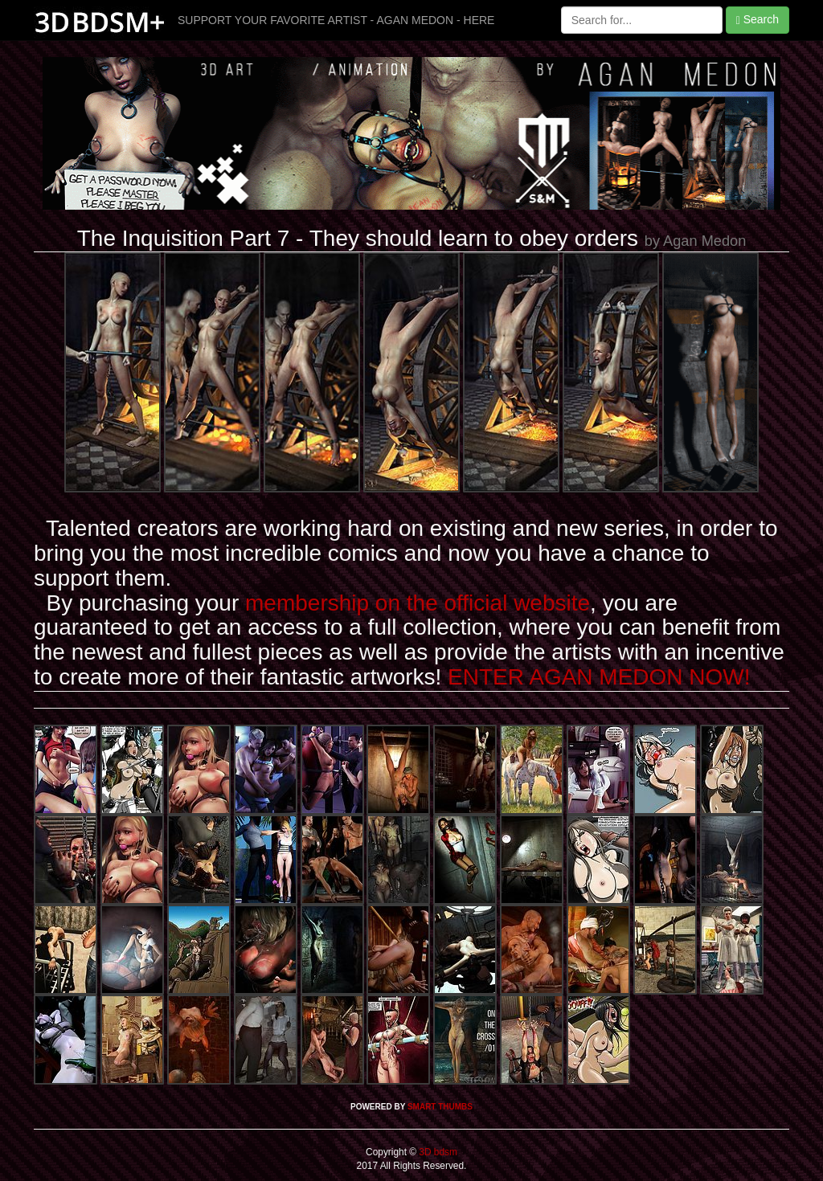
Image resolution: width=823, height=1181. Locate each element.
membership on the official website (417, 602)
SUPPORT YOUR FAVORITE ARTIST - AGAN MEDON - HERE (336, 20)
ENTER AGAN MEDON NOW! (599, 676)
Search (757, 20)
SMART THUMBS (440, 1106)
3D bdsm (436, 1152)
